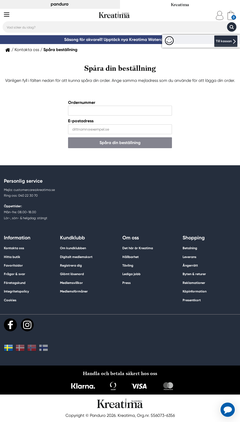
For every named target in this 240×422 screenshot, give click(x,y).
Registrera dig (71, 265)
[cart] (230, 15)
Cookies (10, 300)
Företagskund (14, 283)
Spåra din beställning (120, 142)
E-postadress (81, 121)
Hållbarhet (130, 257)
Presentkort (192, 300)
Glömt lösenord (72, 274)
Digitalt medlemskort (76, 257)
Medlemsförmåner (74, 291)
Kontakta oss (27, 49)
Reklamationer (194, 283)
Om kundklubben (73, 248)
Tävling (127, 265)
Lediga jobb (131, 274)
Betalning (190, 248)
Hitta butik (12, 257)
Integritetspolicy (16, 291)
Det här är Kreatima (137, 248)
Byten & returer (194, 274)
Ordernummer (81, 102)
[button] (228, 410)
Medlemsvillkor (71, 283)
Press (126, 283)
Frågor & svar (14, 274)
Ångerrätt (190, 265)
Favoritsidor (13, 265)
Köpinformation (194, 291)
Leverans (189, 257)
